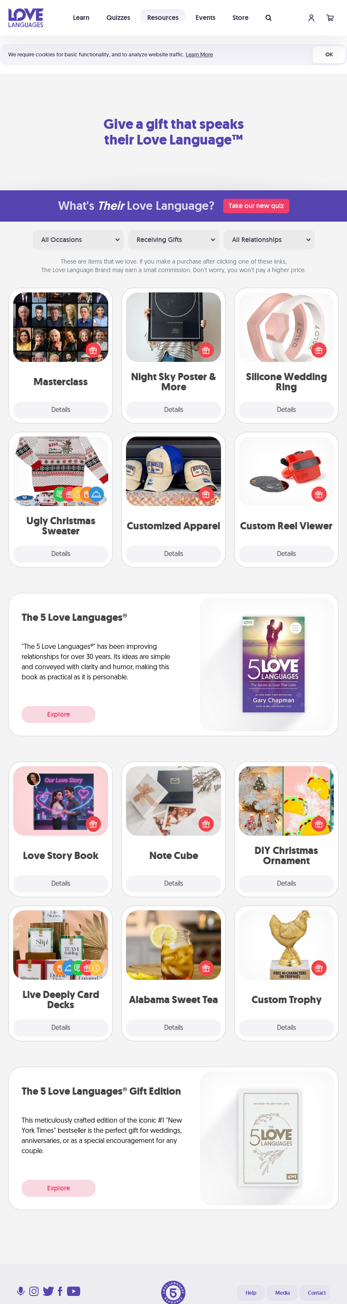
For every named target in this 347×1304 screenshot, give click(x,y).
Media (282, 1293)
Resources (163, 17)
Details (60, 410)
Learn (81, 17)
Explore (58, 714)
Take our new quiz (256, 205)
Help (251, 1293)
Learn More (199, 54)
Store (240, 17)
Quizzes (118, 17)
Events (205, 17)
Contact (317, 1293)
